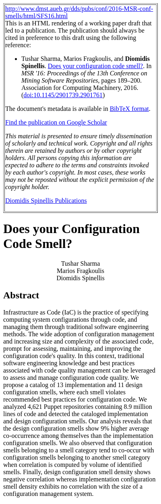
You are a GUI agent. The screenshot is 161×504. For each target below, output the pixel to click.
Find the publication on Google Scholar (56, 122)
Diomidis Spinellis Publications (46, 200)
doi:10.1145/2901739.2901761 (63, 95)
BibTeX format (129, 108)
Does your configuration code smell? (95, 65)
